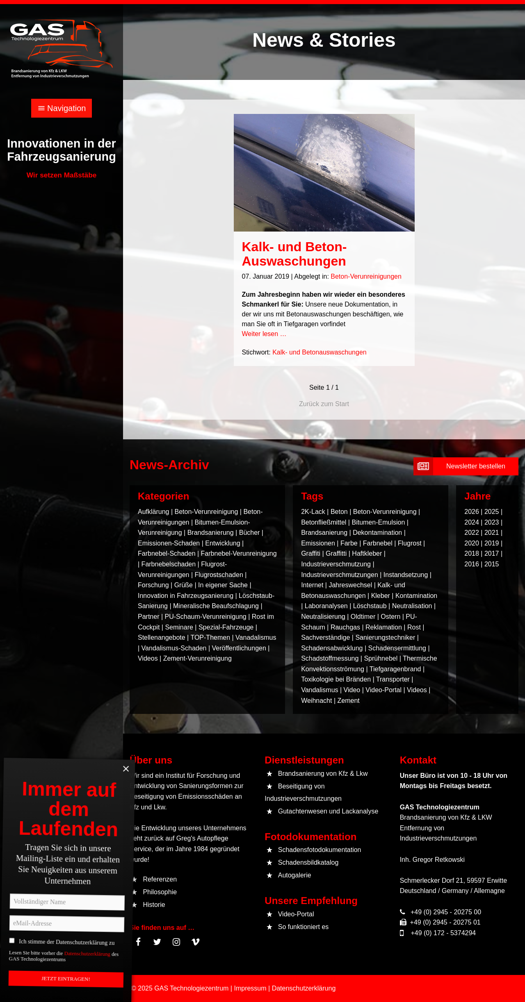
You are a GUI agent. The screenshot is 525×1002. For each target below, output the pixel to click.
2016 (471, 564)
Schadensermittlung (397, 648)
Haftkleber (367, 553)
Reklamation (383, 627)
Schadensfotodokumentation (319, 849)
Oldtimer (363, 616)
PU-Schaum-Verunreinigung (206, 616)
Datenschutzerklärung (96, 977)
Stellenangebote (162, 637)
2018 (471, 553)
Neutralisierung (323, 616)
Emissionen (318, 543)
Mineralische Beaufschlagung (216, 605)
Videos (148, 658)
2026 (471, 511)
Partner (148, 616)
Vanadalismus (255, 637)
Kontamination (416, 595)
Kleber (380, 595)
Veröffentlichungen (239, 648)
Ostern (390, 616)
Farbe (349, 543)
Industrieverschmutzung (336, 564)
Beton (339, 511)
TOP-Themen (210, 637)
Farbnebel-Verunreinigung (239, 553)
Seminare (179, 627)
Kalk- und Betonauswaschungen (319, 352)
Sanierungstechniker (385, 637)
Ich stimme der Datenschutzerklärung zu (74, 959)
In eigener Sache (223, 585)
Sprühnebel (380, 658)
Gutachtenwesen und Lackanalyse (328, 811)
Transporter (393, 679)
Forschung (153, 585)
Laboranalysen (326, 605)
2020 (471, 543)
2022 (471, 532)
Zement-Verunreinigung (197, 658)
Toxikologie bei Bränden (336, 679)
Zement (349, 700)
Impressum (250, 988)
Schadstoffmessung (329, 658)
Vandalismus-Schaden (174, 648)
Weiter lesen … (264, 333)
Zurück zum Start (324, 403)
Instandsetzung (405, 574)
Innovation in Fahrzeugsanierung (185, 595)
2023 (491, 522)
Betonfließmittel (323, 522)
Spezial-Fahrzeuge (226, 627)
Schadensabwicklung (332, 648)
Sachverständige (325, 637)
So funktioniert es (303, 926)
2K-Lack (313, 511)
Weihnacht (316, 700)
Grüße (183, 585)
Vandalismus (319, 689)
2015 (491, 564)
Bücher (249, 532)
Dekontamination (377, 532)
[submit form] (465, 466)
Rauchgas (345, 627)
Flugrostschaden (218, 574)
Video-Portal (383, 689)
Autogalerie (294, 875)
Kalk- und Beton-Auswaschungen (294, 253)
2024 (471, 522)
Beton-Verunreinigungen (366, 276)
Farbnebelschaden (169, 564)
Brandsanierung (210, 532)
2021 (491, 532)
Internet (312, 585)
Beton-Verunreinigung (206, 511)
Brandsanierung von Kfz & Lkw (323, 773)
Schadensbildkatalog (308, 862)
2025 (491, 511)
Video (352, 689)
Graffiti (310, 553)
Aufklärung (153, 511)
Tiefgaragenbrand (395, 669)
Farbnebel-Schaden (167, 553)
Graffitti (336, 553)
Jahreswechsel (350, 585)
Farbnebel (378, 543)
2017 (491, 553)
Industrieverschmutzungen (339, 574)
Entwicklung (222, 543)
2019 (491, 543)
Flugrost (410, 543)
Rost (414, 627)
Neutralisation (412, 605)
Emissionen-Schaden (169, 543)
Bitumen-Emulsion (378, 522)
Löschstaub (370, 605)
